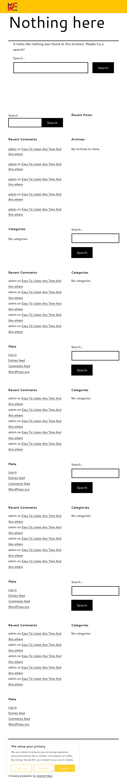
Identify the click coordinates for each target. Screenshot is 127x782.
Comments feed (19, 366)
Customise (21, 768)
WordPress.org (18, 372)
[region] (43, 758)
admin (12, 149)
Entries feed (16, 360)
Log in (12, 355)
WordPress (44, 776)
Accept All (64, 768)
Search (13, 115)
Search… (19, 58)
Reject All (43, 768)
